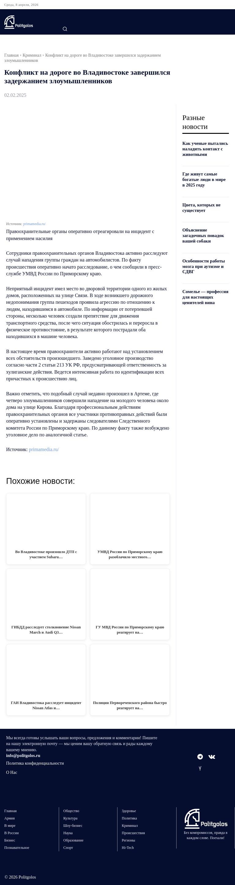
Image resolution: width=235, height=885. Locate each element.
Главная (11, 55)
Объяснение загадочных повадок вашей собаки (202, 233)
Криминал (32, 55)
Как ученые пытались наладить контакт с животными (204, 148)
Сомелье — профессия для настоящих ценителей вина (204, 294)
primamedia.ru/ (34, 224)
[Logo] (28, 22)
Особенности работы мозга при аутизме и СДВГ (202, 264)
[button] (64, 28)
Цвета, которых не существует (200, 206)
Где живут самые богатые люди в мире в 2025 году (204, 178)
